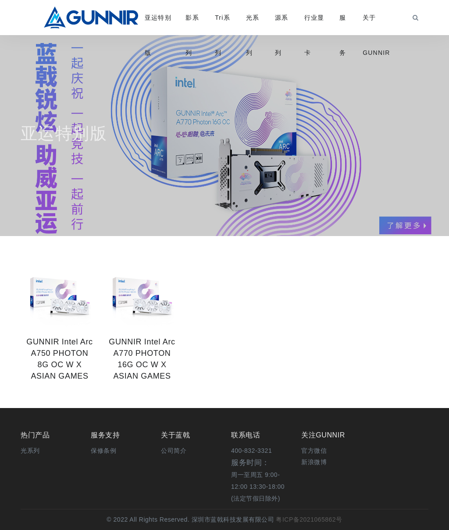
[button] (314, 450)
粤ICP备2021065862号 (308, 519)
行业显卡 (314, 24)
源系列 (281, 24)
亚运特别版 (158, 24)
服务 (342, 24)
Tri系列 (222, 24)
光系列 (252, 24)
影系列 (192, 24)
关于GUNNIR (376, 24)
